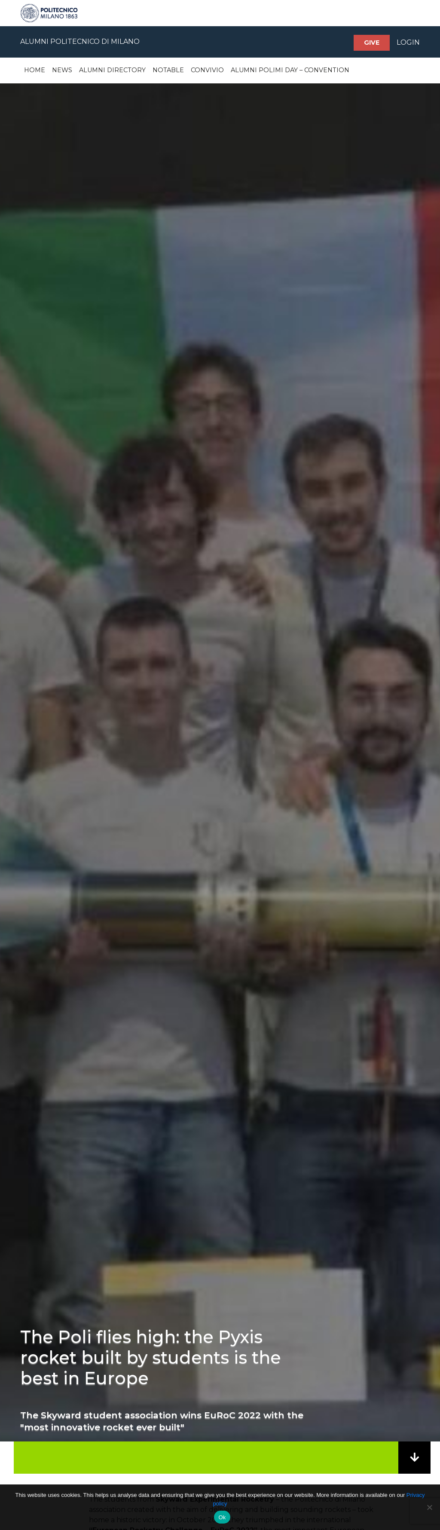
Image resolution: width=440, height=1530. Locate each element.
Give (371, 42)
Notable (168, 70)
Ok (222, 1517)
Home (34, 70)
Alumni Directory (112, 70)
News (62, 70)
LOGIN (408, 42)
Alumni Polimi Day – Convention (290, 70)
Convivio (207, 70)
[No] (429, 1507)
